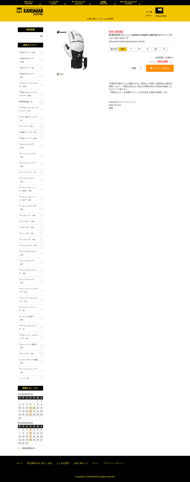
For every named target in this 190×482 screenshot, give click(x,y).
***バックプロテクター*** (28, 253)
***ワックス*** (27, 354)
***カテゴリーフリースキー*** (28, 84)
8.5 (155, 49)
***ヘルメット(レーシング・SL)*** (27, 198)
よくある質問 (108, 16)
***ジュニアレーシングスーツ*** (28, 290)
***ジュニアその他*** (26, 318)
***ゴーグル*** (27, 221)
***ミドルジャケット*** (27, 164)
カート (96, 463)
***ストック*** (27, 233)
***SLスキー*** (27, 68)
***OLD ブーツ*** (28, 138)
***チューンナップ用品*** (28, 346)
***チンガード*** (27, 215)
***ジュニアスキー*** (26, 262)
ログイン (149, 16)
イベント (24, 378)
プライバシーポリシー (113, 463)
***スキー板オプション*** (28, 118)
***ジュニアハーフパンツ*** (28, 308)
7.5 (139, 49)
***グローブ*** (27, 227)
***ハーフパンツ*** (28, 172)
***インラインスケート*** (28, 370)
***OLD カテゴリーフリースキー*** (28, 94)
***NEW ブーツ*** (28, 132)
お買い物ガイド (93, 16)
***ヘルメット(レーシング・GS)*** (27, 189)
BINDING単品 (26, 102)
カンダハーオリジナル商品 (28, 361)
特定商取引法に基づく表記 (39, 463)
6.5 (122, 49)
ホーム (19, 463)
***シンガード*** (27, 239)
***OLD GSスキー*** (26, 60)
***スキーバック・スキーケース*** (28, 336)
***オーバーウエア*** (26, 146)
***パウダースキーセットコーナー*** (28, 109)
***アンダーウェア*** (26, 180)
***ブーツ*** (26, 126)
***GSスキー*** (27, 52)
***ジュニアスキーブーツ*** (28, 271)
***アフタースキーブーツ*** (28, 327)
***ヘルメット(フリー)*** (28, 207)
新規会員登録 (161, 16)
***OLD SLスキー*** (26, 75)
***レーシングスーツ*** (27, 155)
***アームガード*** (28, 245)
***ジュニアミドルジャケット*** (28, 299)
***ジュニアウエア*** (26, 281)
